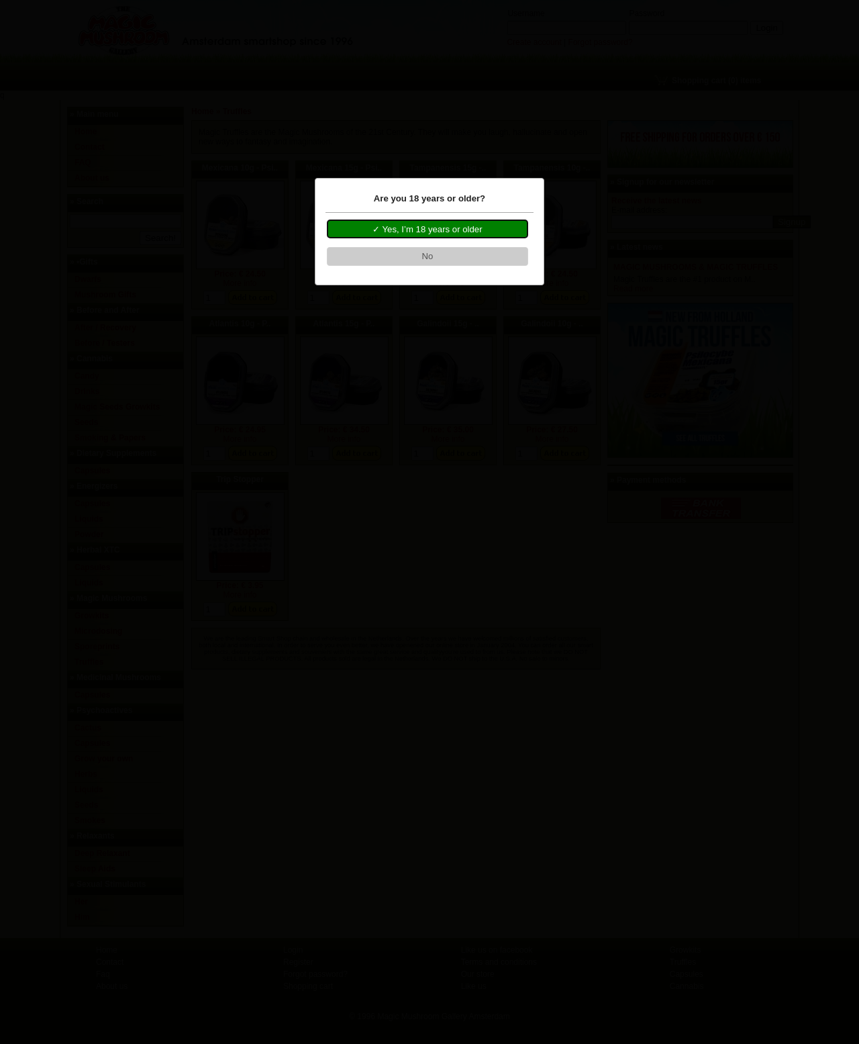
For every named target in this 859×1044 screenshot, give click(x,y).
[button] (427, 229)
